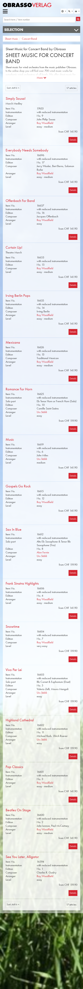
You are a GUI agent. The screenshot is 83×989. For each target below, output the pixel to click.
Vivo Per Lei (14, 670)
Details (73, 139)
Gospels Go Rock (18, 486)
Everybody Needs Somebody (27, 150)
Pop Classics (14, 767)
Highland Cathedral (20, 720)
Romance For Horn (19, 389)
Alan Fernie (43, 552)
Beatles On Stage (18, 810)
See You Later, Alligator (22, 857)
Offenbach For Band (20, 201)
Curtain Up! (14, 247)
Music (10, 439)
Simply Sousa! (16, 98)
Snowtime (12, 626)
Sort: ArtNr (13, 87)
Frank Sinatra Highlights (22, 583)
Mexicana (13, 342)
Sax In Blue (13, 529)
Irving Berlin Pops (18, 295)
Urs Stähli (42, 412)
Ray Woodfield (45, 123)
